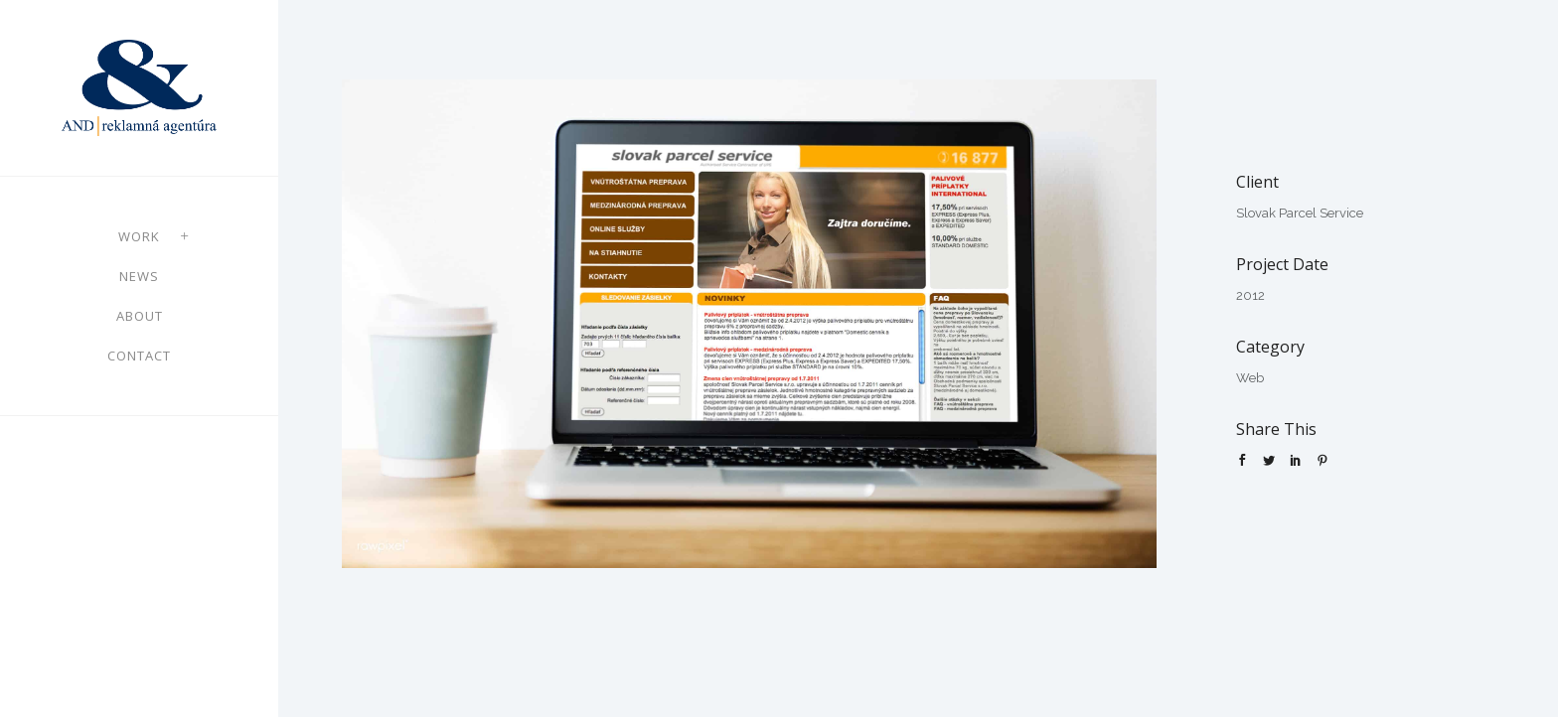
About (139, 316)
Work (139, 236)
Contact (139, 355)
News (139, 276)
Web (1250, 377)
